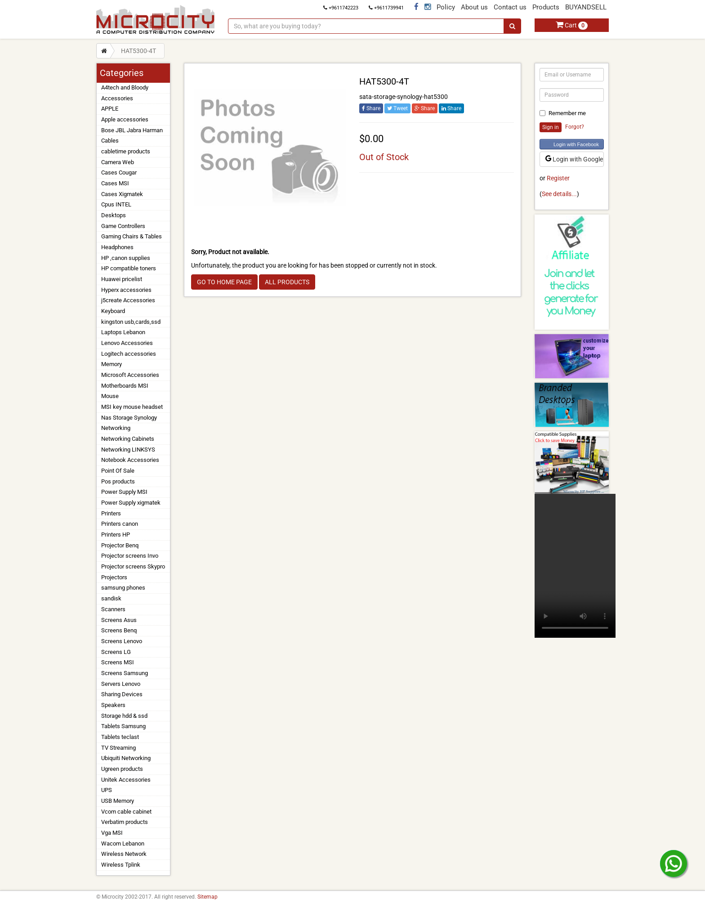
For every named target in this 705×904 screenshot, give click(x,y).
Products (545, 7)
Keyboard (113, 311)
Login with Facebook (576, 144)
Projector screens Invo (129, 555)
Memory (111, 364)
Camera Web (117, 162)
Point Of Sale (117, 470)
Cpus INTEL (116, 204)
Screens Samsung (124, 673)
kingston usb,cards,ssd (131, 321)
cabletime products (125, 151)
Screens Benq (119, 630)
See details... (559, 193)
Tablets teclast (120, 737)
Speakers (113, 705)
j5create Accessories (128, 300)
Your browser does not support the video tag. (575, 566)
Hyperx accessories (126, 289)
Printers (111, 513)
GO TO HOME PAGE (224, 282)
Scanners (113, 609)
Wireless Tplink (120, 864)
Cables (110, 140)
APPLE (109, 108)
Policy (446, 7)
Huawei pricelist (121, 279)
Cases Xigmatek (122, 194)
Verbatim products (124, 822)
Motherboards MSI (124, 385)
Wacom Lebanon (122, 843)
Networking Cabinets (127, 438)
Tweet (397, 108)
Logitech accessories (128, 353)
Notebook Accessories (130, 459)
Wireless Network (124, 853)
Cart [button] (572, 25)
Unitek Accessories (126, 779)
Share (371, 108)
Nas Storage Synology (129, 417)
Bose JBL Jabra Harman (132, 130)
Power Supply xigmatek (131, 502)
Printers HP (115, 534)
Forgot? (574, 127)
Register (558, 178)
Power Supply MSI (124, 491)
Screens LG (116, 652)
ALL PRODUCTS (287, 282)
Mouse (110, 396)
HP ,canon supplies (125, 258)
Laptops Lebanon (123, 332)
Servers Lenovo (120, 683)
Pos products (118, 481)
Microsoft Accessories (130, 374)
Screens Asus (119, 620)
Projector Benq (119, 545)
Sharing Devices (122, 694)
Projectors (114, 577)
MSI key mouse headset (132, 406)
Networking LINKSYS (128, 449)
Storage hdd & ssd (124, 715)
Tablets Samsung (123, 726)
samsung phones (123, 587)
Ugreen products (122, 768)
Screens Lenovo (121, 641)
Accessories (117, 98)
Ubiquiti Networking (126, 758)
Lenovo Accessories (127, 343)
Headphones (117, 247)
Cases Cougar (119, 172)
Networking (115, 428)
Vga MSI (112, 832)
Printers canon (119, 523)
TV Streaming (118, 747)
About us (474, 7)
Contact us (510, 7)
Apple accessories (124, 119)
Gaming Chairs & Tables (131, 236)
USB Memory (117, 800)
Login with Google (574, 159)
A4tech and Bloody (124, 87)
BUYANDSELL (586, 7)
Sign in (550, 127)
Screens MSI (117, 662)
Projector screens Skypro (133, 566)
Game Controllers (123, 226)
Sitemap (207, 897)
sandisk (111, 598)
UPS (106, 790)
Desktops (113, 215)
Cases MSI (115, 183)
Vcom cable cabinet (126, 811)
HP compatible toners (128, 268)
